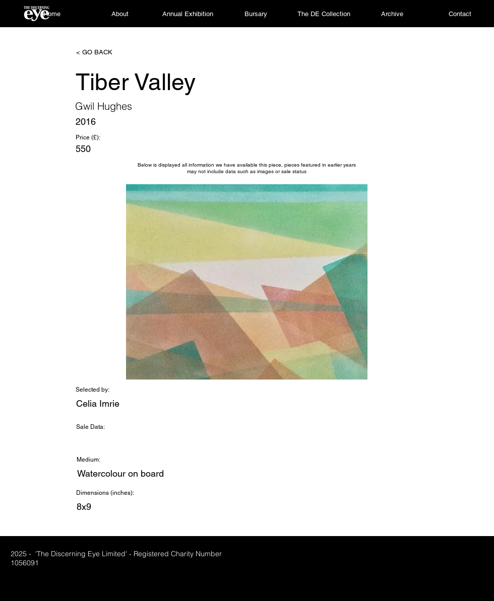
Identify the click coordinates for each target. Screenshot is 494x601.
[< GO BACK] (109, 52)
